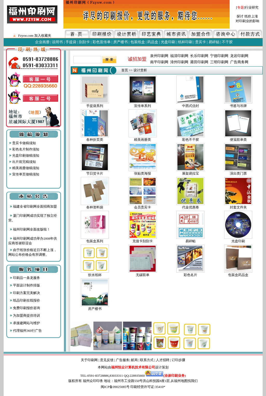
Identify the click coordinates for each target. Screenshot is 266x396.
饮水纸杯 (95, 275)
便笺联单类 (238, 140)
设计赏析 (140, 70)
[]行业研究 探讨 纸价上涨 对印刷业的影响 (247, 14)
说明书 (57, 42)
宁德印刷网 (219, 56)
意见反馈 (107, 360)
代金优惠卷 (190, 207)
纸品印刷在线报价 (25, 300)
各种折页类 (94, 140)
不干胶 (227, 42)
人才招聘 (162, 360)
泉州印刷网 (159, 56)
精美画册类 (142, 140)
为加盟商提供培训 (25, 315)
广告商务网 (239, 62)
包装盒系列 (94, 241)
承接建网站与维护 (25, 323)
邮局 (134, 360)
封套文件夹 (238, 207)
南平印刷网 (159, 62)
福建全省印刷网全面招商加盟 (33, 206)
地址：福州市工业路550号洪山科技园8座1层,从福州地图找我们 (151, 381)
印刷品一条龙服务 (25, 278)
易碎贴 (214, 42)
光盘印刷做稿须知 (24, 155)
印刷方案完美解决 (25, 293)
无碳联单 (142, 275)
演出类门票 (238, 173)
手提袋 (70, 42)
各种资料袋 (94, 207)
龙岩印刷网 (239, 56)
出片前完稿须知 (22, 162)
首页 (124, 70)
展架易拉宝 (190, 173)
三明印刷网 (219, 62)
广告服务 (122, 360)
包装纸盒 (137, 42)
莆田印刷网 (199, 62)
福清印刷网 (179, 56)
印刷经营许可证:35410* (147, 387)
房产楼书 (120, 42)
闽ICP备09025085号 (115, 387)
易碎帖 (190, 241)
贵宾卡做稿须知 (22, 143)
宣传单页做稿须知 (24, 174)
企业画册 (42, 42)
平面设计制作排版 (25, 285)
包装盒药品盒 (238, 275)
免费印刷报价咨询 (25, 308)
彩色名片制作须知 (24, 149)
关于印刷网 (89, 360)
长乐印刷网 (199, 56)
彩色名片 (190, 275)
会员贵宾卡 (142, 207)
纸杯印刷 (185, 42)
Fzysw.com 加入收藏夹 (34, 35)
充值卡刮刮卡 (142, 241)
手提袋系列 (94, 106)
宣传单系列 (142, 106)
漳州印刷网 (179, 62)
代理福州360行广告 (26, 331)
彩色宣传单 (101, 42)
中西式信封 (190, 106)
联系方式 (147, 360)
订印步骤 (178, 360)
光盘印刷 (168, 42)
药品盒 (152, 42)
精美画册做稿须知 (24, 168)
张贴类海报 (142, 173)
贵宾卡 (200, 42)
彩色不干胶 (190, 140)
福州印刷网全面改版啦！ (30, 229)
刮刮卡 (84, 42)
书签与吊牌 (238, 106)
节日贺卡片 (94, 173)
